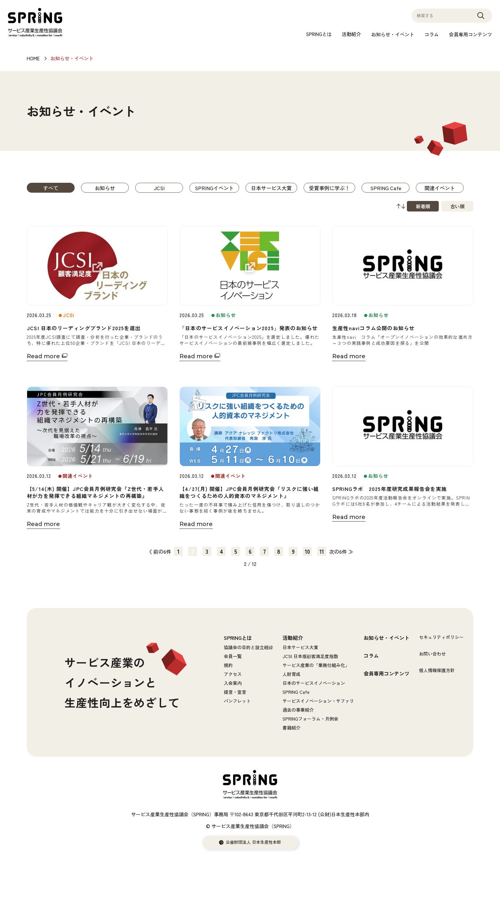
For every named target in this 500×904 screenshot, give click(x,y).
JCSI (159, 188)
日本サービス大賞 (271, 188)
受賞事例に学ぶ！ (329, 188)
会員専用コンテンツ (470, 34)
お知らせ (105, 188)
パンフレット (237, 701)
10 (307, 551)
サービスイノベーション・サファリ (318, 701)
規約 (228, 665)
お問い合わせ (432, 653)
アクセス (233, 674)
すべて (50, 188)
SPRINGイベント (214, 188)
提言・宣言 (235, 692)
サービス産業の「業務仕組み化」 (316, 665)
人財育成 (291, 674)
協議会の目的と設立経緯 (248, 647)
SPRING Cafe (385, 188)
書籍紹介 (291, 727)
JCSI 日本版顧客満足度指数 (310, 656)
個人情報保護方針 (437, 670)
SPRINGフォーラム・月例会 (310, 718)
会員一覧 (233, 656)
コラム (431, 34)
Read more (43, 356)
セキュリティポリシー (441, 637)
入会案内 (233, 683)
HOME (33, 58)
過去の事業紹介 (298, 710)
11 (322, 551)
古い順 (457, 206)
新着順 (423, 206)
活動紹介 (351, 34)
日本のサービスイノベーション (314, 683)
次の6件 (338, 551)
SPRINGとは (319, 34)
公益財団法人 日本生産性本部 (253, 842)
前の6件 (162, 551)
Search (480, 18)
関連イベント (439, 188)
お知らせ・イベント (392, 34)
